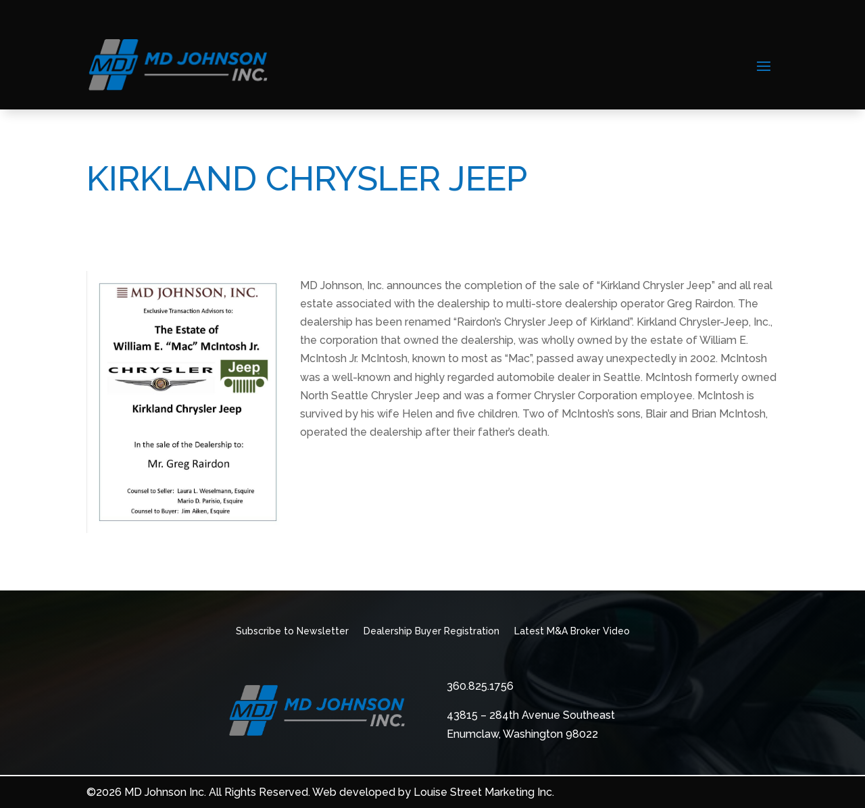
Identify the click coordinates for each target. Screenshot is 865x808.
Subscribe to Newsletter (292, 631)
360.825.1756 (480, 686)
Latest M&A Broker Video (572, 631)
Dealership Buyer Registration (431, 631)
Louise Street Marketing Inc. (484, 792)
